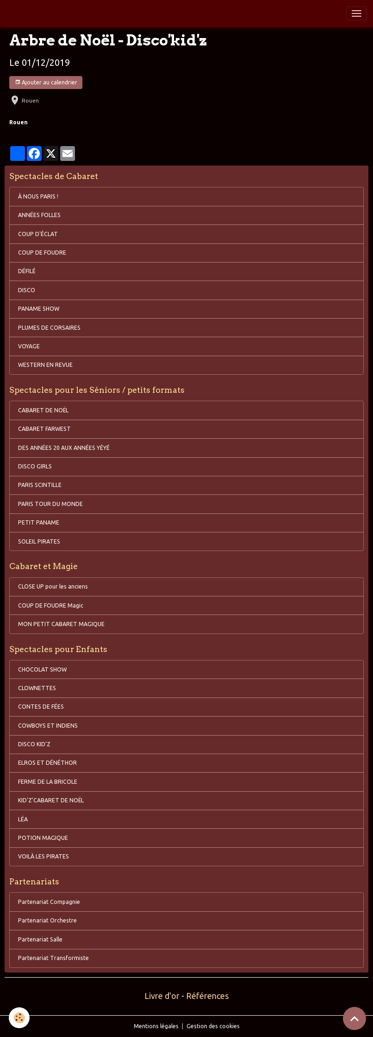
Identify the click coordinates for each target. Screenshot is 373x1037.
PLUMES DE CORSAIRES (49, 328)
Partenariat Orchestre (47, 920)
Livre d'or (162, 995)
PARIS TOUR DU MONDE (50, 504)
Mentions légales (156, 1026)
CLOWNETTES (37, 688)
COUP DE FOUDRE (42, 253)
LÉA (23, 819)
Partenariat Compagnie (49, 902)
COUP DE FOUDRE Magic (50, 605)
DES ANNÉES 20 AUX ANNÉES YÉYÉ (64, 448)
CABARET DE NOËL (43, 410)
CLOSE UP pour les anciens (53, 586)
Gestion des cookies (213, 1026)
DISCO (26, 290)
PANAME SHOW (38, 309)
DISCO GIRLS (35, 466)
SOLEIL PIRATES (39, 541)
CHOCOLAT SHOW (42, 669)
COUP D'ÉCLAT (38, 234)
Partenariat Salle (40, 939)
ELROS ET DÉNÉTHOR (47, 763)
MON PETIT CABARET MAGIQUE (61, 624)
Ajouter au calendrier (46, 82)
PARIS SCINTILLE (40, 485)
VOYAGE (29, 346)
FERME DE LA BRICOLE (47, 782)
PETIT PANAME (38, 522)
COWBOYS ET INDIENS (48, 726)
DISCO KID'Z (34, 744)
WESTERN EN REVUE (45, 365)
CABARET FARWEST (44, 429)
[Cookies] (19, 1017)
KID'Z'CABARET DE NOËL (51, 800)
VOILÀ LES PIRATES (43, 856)
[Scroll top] (354, 1018)
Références (207, 995)
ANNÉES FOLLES (39, 215)
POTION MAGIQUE (43, 838)
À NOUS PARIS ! (38, 196)
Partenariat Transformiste (53, 958)
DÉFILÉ (27, 271)
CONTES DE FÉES (41, 707)
